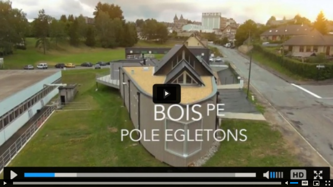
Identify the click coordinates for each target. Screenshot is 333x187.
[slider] (147, 183)
